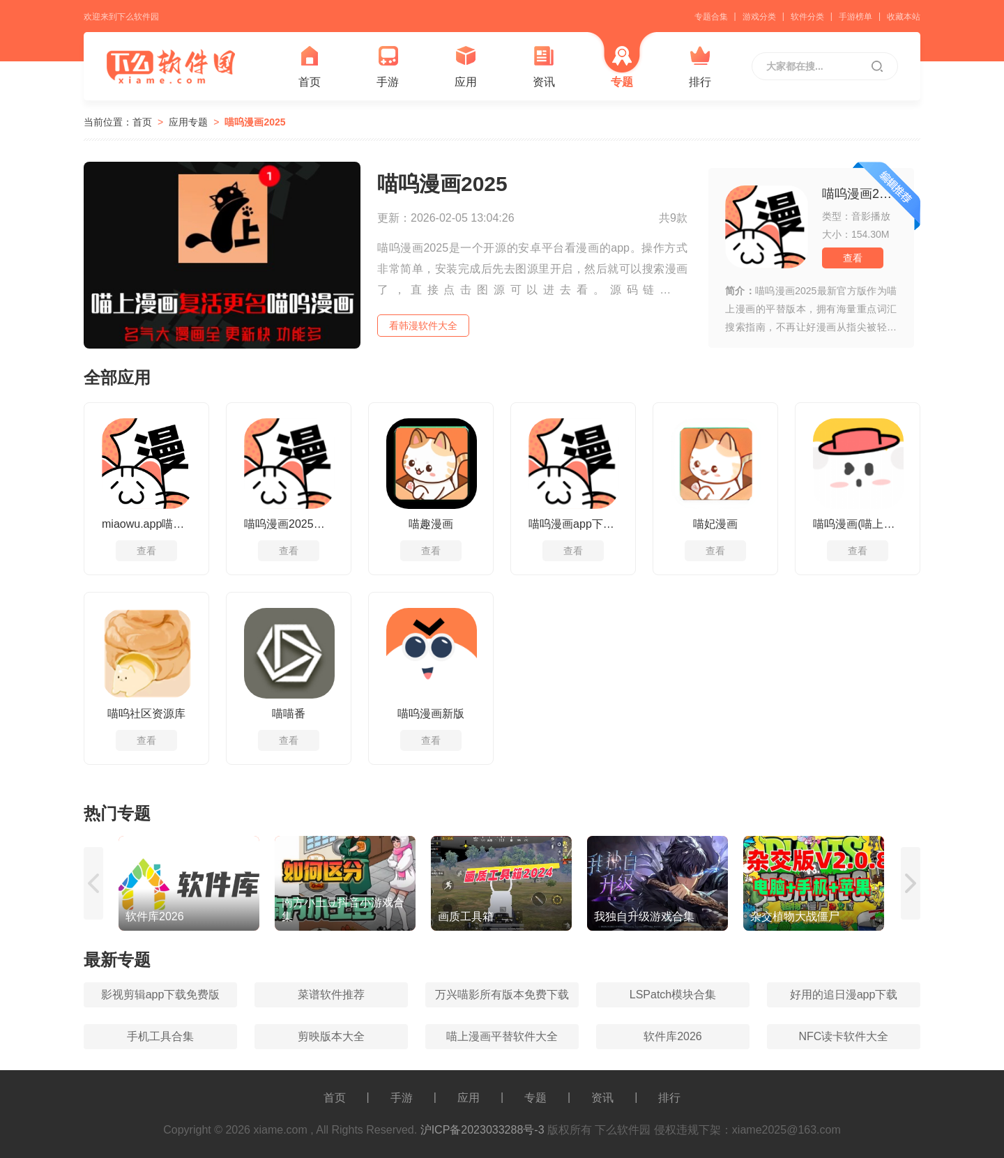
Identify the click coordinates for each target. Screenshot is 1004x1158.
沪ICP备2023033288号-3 (482, 1130)
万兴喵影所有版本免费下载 (502, 994)
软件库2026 (673, 1036)
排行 (700, 66)
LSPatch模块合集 (673, 994)
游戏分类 (759, 17)
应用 (466, 66)
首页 (309, 66)
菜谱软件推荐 (331, 994)
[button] (94, 883)
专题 (622, 66)
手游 (387, 66)
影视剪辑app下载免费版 (160, 994)
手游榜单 (855, 17)
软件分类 (807, 17)
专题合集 (711, 17)
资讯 (544, 66)
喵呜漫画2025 (255, 122)
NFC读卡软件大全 (844, 1036)
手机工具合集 (160, 1036)
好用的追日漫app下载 (844, 994)
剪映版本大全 (331, 1036)
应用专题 (188, 122)
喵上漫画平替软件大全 (502, 1036)
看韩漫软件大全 (423, 325)
